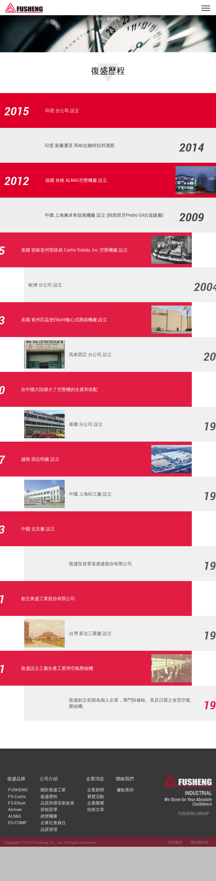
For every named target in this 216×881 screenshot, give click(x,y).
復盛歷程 (113, 18)
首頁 (99, 18)
